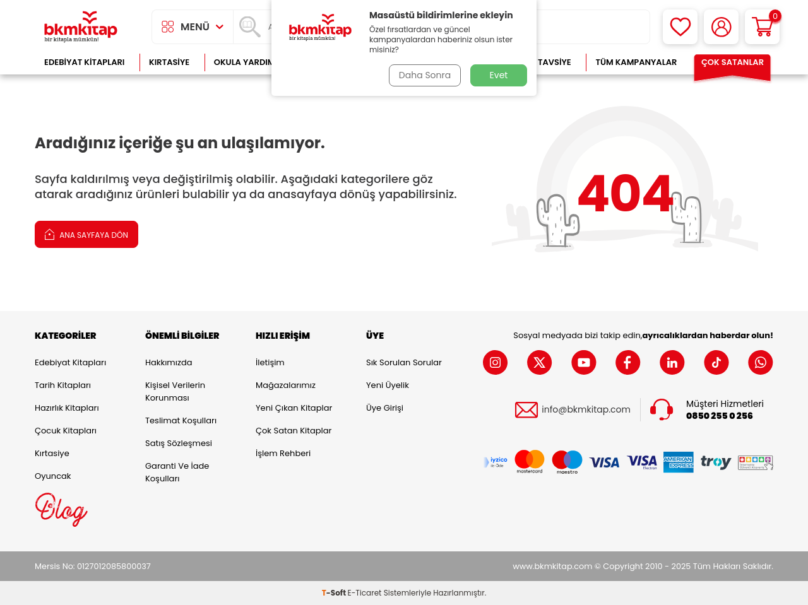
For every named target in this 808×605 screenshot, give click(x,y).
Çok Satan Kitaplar (293, 431)
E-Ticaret (365, 592)
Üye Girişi (384, 408)
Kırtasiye (169, 62)
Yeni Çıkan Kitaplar (294, 408)
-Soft (335, 592)
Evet (499, 75)
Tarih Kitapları (63, 385)
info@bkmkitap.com (586, 410)
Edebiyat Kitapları (84, 62)
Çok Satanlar (732, 62)
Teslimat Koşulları (181, 420)
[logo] (81, 26)
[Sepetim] (762, 26)
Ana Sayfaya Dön (86, 234)
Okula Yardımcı (248, 62)
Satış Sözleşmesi (178, 443)
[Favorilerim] (680, 26)
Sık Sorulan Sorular (404, 362)
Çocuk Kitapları (66, 431)
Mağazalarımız (286, 385)
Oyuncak (53, 476)
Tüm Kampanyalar (636, 62)
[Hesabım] (721, 26)
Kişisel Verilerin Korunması (175, 391)
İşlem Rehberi (283, 453)
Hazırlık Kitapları (67, 408)
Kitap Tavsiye (542, 62)
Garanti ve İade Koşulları (177, 472)
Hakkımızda (168, 362)
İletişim (270, 362)
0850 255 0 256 (719, 416)
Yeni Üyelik (387, 385)
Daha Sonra (425, 75)
